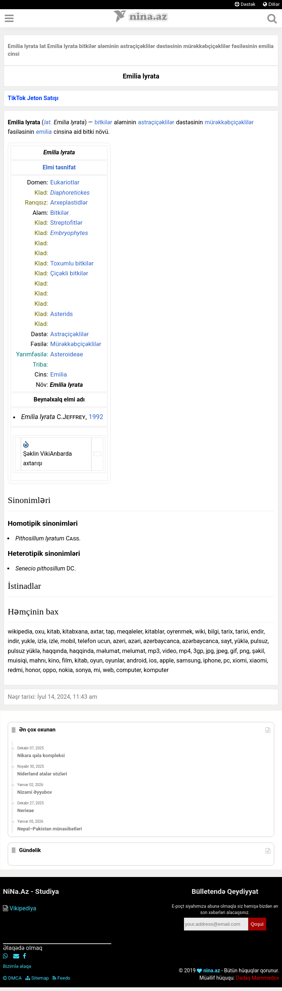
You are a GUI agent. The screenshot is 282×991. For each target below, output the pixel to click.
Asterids (61, 314)
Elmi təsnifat (59, 167)
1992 (96, 417)
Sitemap (37, 978)
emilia (44, 131)
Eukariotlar (65, 182)
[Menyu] (9, 18)
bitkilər (103, 122)
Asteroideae (66, 354)
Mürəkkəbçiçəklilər (75, 344)
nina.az (208, 970)
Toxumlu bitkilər (72, 263)
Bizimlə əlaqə (17, 966)
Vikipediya (23, 908)
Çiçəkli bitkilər (69, 273)
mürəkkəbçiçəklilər (229, 122)
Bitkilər (59, 212)
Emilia (58, 374)
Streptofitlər (66, 222)
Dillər (271, 4)
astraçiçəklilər (156, 122)
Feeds (61, 978)
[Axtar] (272, 18)
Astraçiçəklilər (69, 334)
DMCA (12, 978)
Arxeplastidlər (69, 202)
